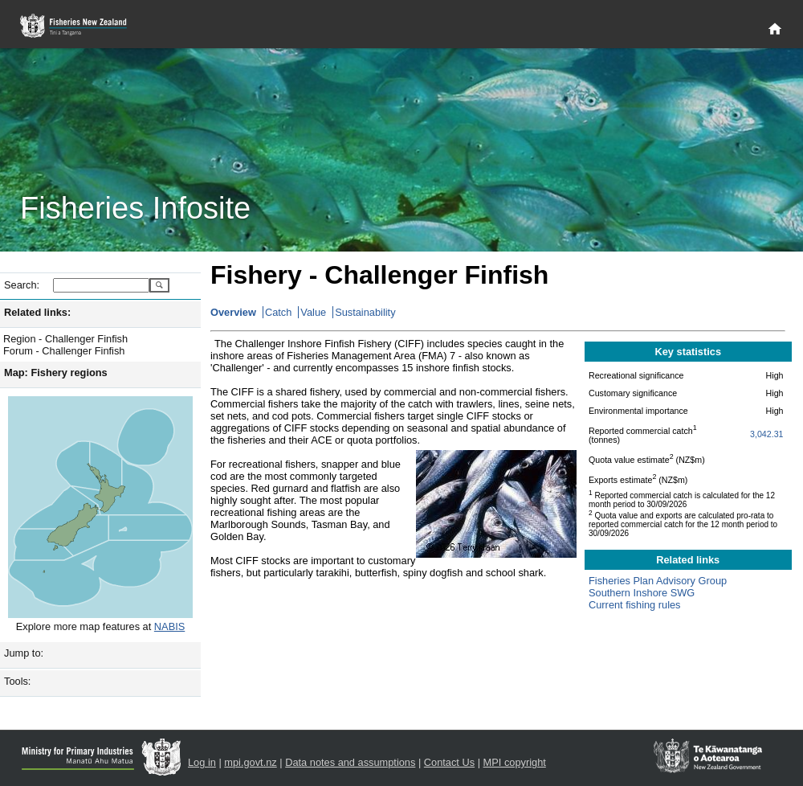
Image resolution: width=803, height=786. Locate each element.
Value (313, 312)
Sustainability (365, 312)
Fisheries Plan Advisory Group (658, 581)
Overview (233, 312)
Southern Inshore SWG (642, 593)
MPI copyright (514, 762)
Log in (202, 762)
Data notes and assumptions (350, 762)
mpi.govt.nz (250, 762)
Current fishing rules (635, 605)
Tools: (17, 681)
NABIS (169, 626)
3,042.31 (766, 434)
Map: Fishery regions (56, 372)
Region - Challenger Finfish (65, 339)
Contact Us (449, 762)
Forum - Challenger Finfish (63, 351)
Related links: (37, 312)
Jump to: (23, 653)
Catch (278, 312)
